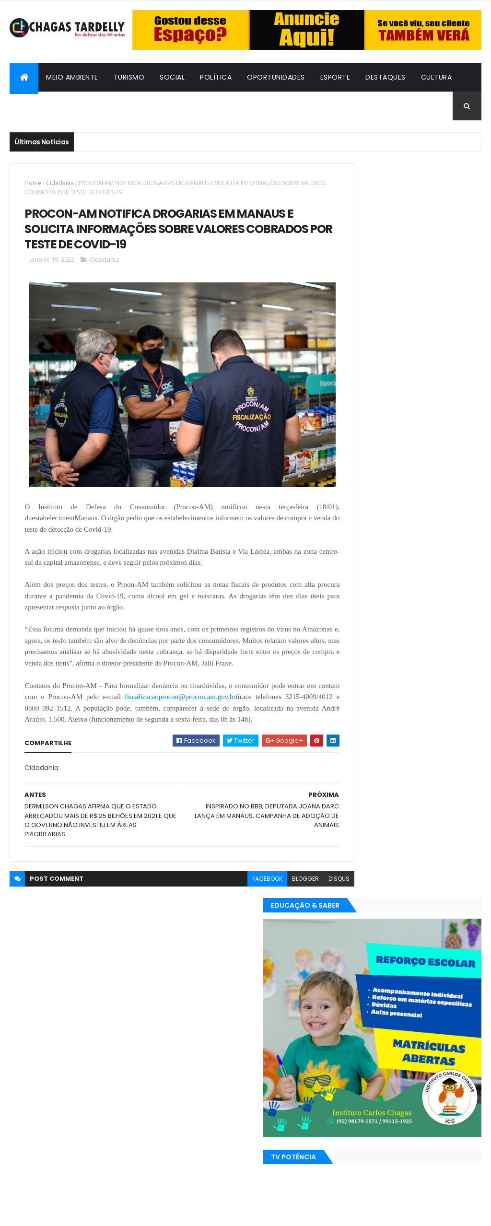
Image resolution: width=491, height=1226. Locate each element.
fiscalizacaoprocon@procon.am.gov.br (205, 693)
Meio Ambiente (72, 77)
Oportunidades (276, 77)
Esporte (335, 77)
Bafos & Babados (49, 106)
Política (216, 77)
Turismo (129, 77)
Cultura (436, 77)
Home (32, 183)
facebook (232, 886)
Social (172, 77)
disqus (304, 886)
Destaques (385, 77)
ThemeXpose (62, 1213)
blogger (270, 886)
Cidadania (116, 106)
